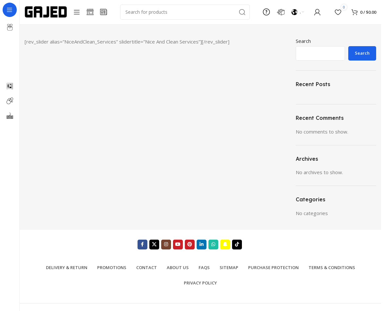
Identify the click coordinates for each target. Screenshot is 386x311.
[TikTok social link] (237, 246)
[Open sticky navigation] (76, 13)
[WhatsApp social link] (213, 246)
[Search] (185, 13)
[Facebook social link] (142, 246)
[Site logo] (46, 12)
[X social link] (154, 246)
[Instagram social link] (166, 246)
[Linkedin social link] (201, 246)
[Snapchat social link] (225, 246)
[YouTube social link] (178, 246)
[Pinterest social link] (190, 246)
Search (303, 43)
